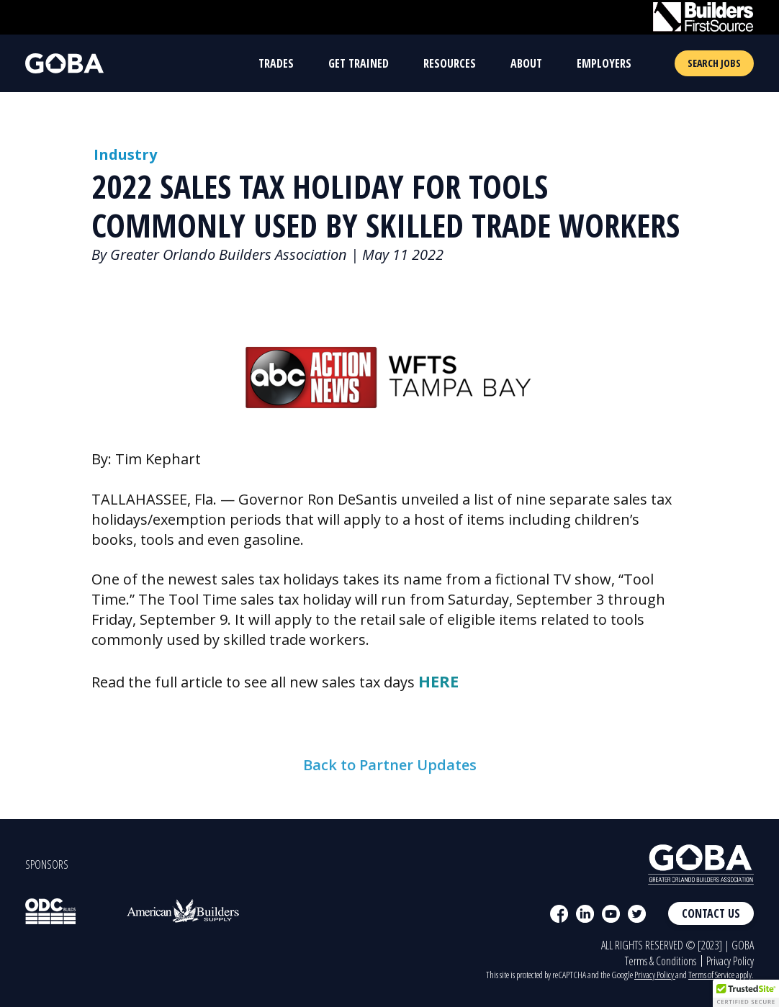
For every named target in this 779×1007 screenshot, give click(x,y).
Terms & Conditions (660, 961)
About (526, 63)
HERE (438, 681)
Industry (125, 154)
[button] (746, 993)
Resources (449, 63)
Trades (276, 63)
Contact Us (711, 913)
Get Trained (358, 63)
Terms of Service (712, 974)
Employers (604, 63)
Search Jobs (714, 63)
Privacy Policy (730, 961)
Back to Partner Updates (390, 800)
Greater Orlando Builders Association (228, 254)
